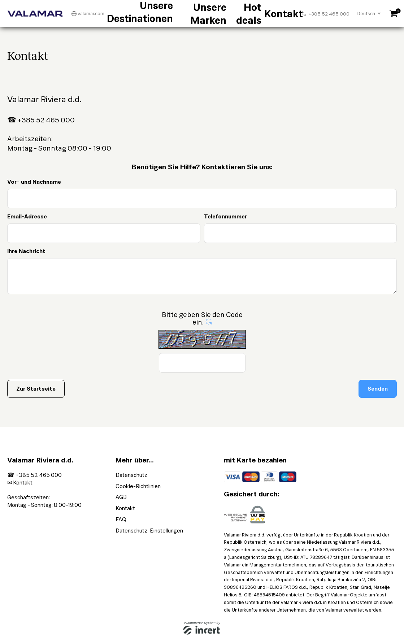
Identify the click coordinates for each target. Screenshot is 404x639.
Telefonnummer (225, 216)
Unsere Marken (206, 13)
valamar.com (87, 13)
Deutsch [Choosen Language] (366, 13)
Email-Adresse (27, 216)
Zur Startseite (36, 388)
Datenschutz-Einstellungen (149, 530)
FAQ (121, 519)
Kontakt (265, 13)
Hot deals (240, 13)
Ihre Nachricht (26, 251)
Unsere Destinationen (156, 13)
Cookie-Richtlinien (138, 486)
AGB (121, 497)
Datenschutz (131, 474)
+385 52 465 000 (325, 14)
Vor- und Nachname (34, 181)
